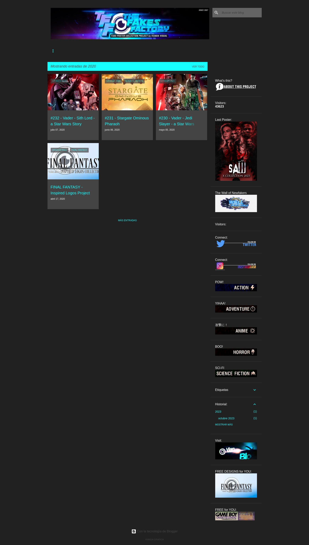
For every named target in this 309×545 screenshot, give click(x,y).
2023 (218, 411)
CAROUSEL (145, 51)
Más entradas (127, 220)
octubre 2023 (226, 418)
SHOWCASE (166, 51)
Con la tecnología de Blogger (154, 531)
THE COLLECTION (121, 51)
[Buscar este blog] (241, 12)
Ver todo (198, 66)
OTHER (185, 51)
